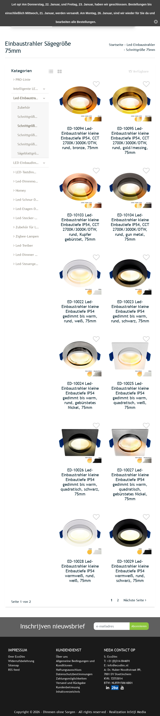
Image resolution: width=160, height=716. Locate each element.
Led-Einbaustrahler (141, 44)
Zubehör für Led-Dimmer (31, 227)
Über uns (62, 656)
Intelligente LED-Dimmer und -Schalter (31, 88)
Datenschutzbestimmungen (74, 674)
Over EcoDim (16, 656)
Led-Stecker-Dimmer (29, 218)
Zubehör (24, 107)
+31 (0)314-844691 (118, 661)
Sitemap (13, 665)
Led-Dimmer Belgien (29, 254)
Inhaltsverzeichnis (68, 691)
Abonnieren (139, 626)
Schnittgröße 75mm (140, 49)
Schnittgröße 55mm (32, 116)
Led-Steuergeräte (27, 263)
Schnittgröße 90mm (32, 144)
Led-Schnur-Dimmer (29, 199)
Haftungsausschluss (68, 670)
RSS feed (14, 670)
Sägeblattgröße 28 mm (33, 153)
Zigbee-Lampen (26, 236)
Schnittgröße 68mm (32, 135)
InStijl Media (136, 712)
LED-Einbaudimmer (27, 162)
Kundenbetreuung (68, 687)
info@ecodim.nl (118, 665)
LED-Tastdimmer (26, 172)
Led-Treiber (23, 245)
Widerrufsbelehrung (21, 661)
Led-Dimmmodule (27, 181)
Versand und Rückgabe (71, 683)
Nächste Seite (135, 600)
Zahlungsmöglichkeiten (71, 678)
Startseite (116, 44)
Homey (19, 190)
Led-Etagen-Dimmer (29, 208)
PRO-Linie (21, 79)
